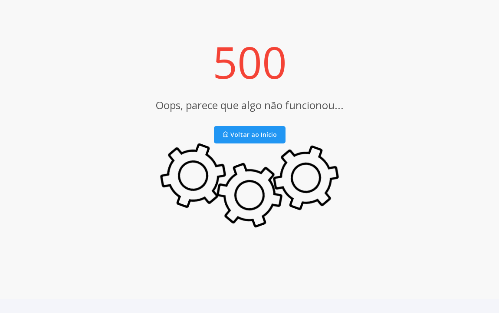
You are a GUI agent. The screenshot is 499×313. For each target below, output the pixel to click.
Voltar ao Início (250, 134)
